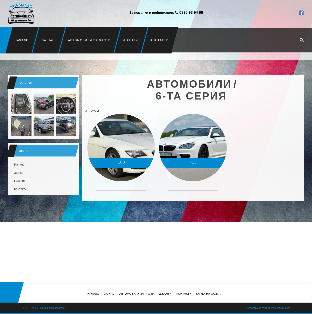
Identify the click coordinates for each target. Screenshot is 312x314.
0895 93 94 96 (191, 12)
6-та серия (191, 96)
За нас (48, 40)
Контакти (159, 40)
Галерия (20, 180)
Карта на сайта (208, 293)
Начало (21, 40)
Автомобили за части (89, 40)
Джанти (130, 40)
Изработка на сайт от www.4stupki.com (268, 308)
